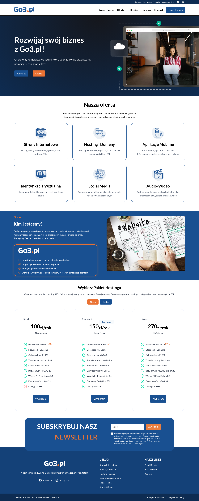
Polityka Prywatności (156, 497)
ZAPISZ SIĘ (153, 426)
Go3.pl (56, 497)
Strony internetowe (109, 465)
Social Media (106, 482)
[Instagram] (183, 2)
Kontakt (158, 9)
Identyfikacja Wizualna (110, 478)
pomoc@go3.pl (168, 2)
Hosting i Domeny (108, 473)
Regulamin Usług (176, 497)
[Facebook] (178, 2)
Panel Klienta (175, 9)
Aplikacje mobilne (108, 469)
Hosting (134, 9)
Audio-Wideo (106, 487)
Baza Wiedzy (151, 469)
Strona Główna (106, 9)
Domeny (146, 9)
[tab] (93, 302)
